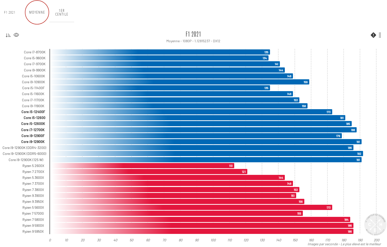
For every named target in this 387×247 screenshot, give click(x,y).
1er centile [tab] (61, 12)
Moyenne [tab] (37, 12)
